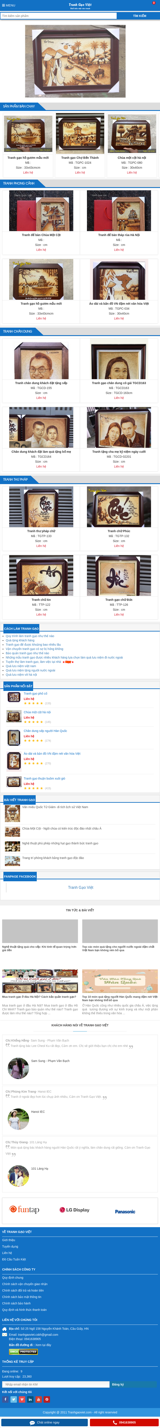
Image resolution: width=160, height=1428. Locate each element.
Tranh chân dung (17, 331)
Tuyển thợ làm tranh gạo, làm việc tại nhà (33, 661)
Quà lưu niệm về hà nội (21, 674)
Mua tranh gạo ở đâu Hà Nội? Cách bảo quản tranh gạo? (39, 1032)
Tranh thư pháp (15, 479)
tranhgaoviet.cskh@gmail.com (38, 1334)
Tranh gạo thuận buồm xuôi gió (44, 778)
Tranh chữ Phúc (119, 531)
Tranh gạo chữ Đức (118, 599)
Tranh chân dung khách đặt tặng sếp (41, 383)
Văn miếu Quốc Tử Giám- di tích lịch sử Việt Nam (55, 807)
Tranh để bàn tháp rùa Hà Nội (119, 235)
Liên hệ (7, 1253)
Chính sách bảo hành (16, 1303)
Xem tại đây (43, 1345)
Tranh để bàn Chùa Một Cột (41, 235)
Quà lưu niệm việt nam (21, 666)
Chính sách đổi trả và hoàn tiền (23, 1290)
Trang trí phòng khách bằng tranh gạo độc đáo (53, 858)
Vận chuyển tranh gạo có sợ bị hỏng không (34, 649)
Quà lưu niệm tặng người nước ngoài (30, 670)
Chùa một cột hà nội (132, 157)
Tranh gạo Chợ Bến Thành (80, 157)
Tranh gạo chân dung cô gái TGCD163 (119, 383)
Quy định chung (12, 1277)
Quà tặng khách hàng (20, 640)
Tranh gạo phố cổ (35, 693)
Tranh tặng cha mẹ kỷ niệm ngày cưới (119, 451)
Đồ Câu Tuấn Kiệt (14, 1259)
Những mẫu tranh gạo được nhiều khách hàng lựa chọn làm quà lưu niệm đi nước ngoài (64, 657)
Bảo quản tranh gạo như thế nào (27, 653)
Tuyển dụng (10, 1246)
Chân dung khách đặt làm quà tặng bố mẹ (41, 451)
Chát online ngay (44, 1422)
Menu (8, 5)
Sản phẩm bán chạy (19, 106)
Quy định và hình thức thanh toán (24, 1309)
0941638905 (124, 1422)
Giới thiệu (8, 1240)
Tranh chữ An (41, 599)
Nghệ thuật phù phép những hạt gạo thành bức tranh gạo (60, 843)
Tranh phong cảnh (18, 183)
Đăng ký (118, 1384)
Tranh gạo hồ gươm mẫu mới (28, 157)
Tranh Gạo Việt (80, 887)
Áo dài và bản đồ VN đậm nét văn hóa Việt (119, 303)
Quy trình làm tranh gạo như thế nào (30, 636)
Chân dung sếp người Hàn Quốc (45, 731)
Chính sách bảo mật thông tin (21, 1297)
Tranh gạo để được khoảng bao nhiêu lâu (33, 644)
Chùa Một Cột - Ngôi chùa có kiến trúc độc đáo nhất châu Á (61, 828)
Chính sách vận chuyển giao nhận (24, 1284)
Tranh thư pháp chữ (41, 531)
